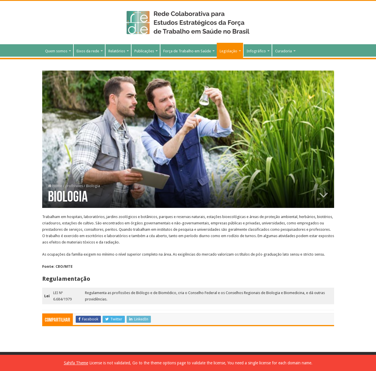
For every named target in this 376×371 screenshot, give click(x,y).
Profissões (74, 186)
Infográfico (256, 51)
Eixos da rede (88, 51)
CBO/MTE (64, 266)
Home (55, 186)
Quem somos (56, 51)
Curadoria (283, 51)
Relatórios (116, 51)
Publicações (144, 51)
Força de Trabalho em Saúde (187, 51)
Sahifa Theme (76, 363)
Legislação (228, 51)
